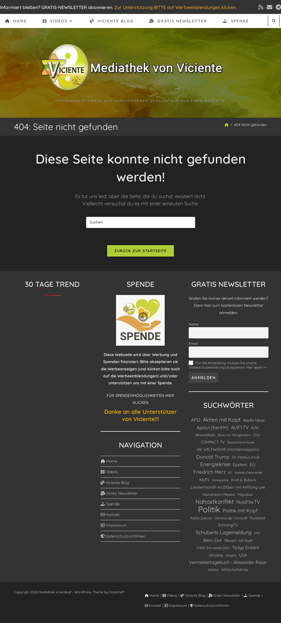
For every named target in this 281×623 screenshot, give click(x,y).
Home (109, 461)
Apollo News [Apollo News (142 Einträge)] (254, 420)
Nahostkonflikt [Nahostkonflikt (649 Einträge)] (214, 501)
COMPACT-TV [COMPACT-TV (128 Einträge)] (213, 442)
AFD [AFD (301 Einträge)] (195, 420)
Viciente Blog (115, 482)
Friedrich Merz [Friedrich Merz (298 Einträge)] (209, 472)
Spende (110, 503)
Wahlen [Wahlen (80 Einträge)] (213, 570)
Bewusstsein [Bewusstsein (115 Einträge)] (205, 435)
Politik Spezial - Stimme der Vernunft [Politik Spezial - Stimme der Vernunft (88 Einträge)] (218, 518)
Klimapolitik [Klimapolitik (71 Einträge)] (220, 480)
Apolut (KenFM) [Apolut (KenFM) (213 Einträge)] (212, 427)
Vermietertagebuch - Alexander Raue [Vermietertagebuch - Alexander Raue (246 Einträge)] (227, 562)
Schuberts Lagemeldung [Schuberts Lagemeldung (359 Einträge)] (224, 532)
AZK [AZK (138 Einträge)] (255, 427)
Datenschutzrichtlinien (123, 536)
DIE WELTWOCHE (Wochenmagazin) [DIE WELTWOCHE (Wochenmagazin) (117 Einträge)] (228, 449)
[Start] (227, 124)
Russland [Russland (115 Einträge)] (257, 518)
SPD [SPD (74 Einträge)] (257, 533)
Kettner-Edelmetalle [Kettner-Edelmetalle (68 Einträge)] (248, 473)
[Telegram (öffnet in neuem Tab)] (277, 7)
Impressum (114, 525)
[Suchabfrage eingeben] (140, 222)
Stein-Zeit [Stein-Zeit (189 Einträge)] (212, 540)
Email (193, 343)
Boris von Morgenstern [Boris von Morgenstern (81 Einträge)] (234, 435)
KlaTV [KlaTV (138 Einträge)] (204, 479)
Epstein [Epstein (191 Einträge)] (240, 464)
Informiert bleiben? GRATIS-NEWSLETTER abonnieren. (56, 7)
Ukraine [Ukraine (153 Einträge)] (216, 555)
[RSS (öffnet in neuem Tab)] (261, 7)
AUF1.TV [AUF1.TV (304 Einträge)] (240, 427)
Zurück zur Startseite (140, 250)
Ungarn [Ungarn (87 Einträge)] (231, 555)
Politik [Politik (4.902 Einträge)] (209, 509)
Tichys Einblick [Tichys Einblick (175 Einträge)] (245, 547)
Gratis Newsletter (119, 493)
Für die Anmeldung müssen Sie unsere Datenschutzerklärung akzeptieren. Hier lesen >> (228, 365)
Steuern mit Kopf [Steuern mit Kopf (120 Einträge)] (238, 540)
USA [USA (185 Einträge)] (243, 555)
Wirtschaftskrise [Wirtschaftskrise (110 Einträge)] (234, 569)
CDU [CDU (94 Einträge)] (256, 435)
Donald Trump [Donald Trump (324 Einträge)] (213, 457)
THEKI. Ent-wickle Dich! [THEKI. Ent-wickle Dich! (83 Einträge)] (213, 548)
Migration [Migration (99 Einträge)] (245, 494)
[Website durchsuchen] (274, 20)
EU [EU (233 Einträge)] (252, 464)
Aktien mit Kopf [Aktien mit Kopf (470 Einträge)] (221, 419)
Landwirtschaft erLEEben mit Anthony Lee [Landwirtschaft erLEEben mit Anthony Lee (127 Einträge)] (228, 487)
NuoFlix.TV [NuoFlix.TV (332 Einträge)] (248, 502)
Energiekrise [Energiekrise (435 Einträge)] (215, 464)
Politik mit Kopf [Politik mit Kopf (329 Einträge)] (240, 510)
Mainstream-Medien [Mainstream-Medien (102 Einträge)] (219, 494)
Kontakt (110, 514)
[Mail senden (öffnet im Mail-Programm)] (269, 7)
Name (194, 324)
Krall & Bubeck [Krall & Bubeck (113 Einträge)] (243, 480)
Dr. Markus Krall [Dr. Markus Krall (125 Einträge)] (245, 457)
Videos (109, 471)
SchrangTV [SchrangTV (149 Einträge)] (228, 524)
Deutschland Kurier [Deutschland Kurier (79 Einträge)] (241, 442)
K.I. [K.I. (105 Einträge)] (230, 472)
